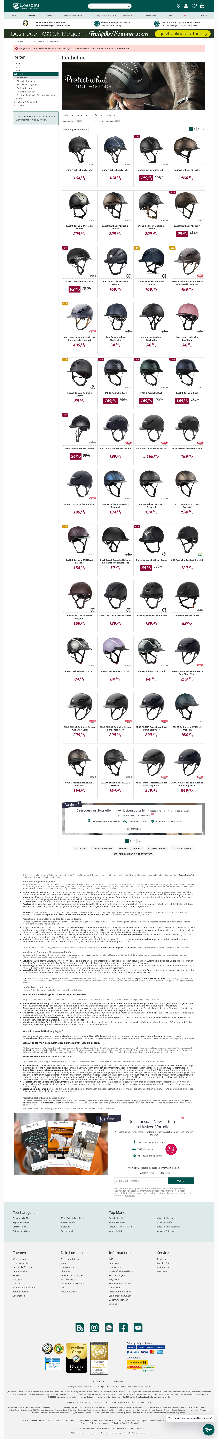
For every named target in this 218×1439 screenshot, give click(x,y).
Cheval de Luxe (151, 1102)
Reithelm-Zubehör (26, 91)
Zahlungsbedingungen (120, 1295)
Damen (17, 63)
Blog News (165, 1173)
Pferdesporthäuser (70, 1259)
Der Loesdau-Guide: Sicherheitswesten (36, 95)
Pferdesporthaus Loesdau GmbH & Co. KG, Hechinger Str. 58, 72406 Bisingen (112, 1428)
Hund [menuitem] (50, 15)
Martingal (66, 1226)
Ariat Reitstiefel (164, 1222)
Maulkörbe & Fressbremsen (74, 1218)
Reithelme (22, 77)
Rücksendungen (117, 1275)
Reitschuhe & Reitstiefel (25, 102)
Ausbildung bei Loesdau (72, 1283)
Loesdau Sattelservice (167, 1263)
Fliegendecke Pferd (22, 1218)
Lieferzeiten (114, 1287)
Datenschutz (115, 1267)
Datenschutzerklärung (155, 1193)
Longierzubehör (20, 1263)
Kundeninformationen (120, 1283)
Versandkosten (58, 1420)
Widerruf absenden (118, 1299)
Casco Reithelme (165, 1218)
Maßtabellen (163, 1267)
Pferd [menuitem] (14, 15)
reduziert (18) (107, 121)
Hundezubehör (20, 1271)
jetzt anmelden (133, 828)
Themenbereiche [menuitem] (73, 15)
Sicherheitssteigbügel (27, 84)
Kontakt (64, 1263)
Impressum (114, 1263)
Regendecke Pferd (21, 1222)
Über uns (65, 1271)
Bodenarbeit (19, 1295)
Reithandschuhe (25, 88)
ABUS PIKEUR (71, 1102)
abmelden (130, 1195)
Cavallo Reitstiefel (117, 1218)
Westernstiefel (68, 1222)
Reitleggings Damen (22, 1231)
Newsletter (162, 1271)
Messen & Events (69, 1291)
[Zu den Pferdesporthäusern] (178, 6)
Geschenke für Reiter (23, 1267)
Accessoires (19, 105)
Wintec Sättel (115, 1231)
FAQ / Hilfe (114, 1279)
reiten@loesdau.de (117, 1381)
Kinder (17, 70)
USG (89, 1102)
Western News (147, 1173)
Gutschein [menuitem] (150, 15)
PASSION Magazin (69, 1279)
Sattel (89, 955)
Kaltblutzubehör (21, 1291)
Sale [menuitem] (185, 15)
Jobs (63, 1287)
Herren (17, 67)
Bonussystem (67, 1267)
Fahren (16, 1275)
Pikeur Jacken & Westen (120, 1226)
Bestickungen (163, 1259)
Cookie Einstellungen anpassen (135, 1433)
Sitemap (113, 1303)
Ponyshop (17, 1283)
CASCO (80, 1102)
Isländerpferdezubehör (24, 1287)
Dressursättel (19, 1226)
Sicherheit (18, 74)
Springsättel (67, 1231)
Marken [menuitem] (203, 15)
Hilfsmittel (19, 98)
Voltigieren (18, 1279)
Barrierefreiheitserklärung (122, 1271)
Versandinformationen (120, 1291)
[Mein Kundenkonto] (186, 8)
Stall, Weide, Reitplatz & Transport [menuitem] (113, 15)
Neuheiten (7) (69, 121)
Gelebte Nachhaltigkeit (72, 1275)
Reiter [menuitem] (32, 15)
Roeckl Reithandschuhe (168, 1226)
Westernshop (19, 1259)
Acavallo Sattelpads (166, 1231)
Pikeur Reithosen (117, 1222)
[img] (202, 7)
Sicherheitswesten (26, 81)
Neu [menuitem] (170, 15)
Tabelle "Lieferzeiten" (130, 1423)
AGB (111, 1259)
